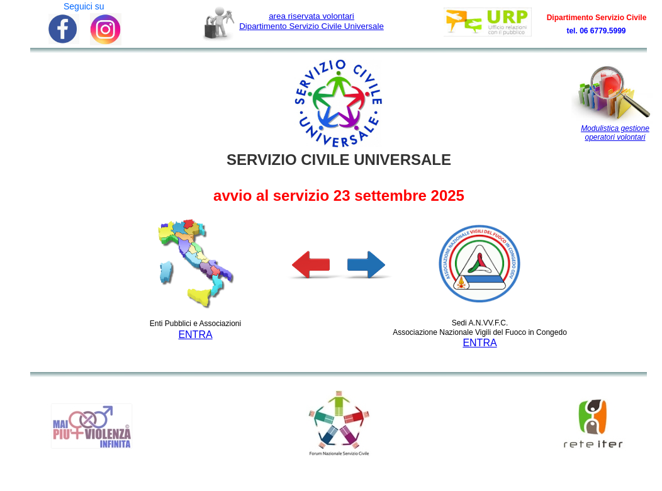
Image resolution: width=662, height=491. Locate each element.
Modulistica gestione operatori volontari (615, 133)
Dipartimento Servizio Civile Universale (311, 21)
